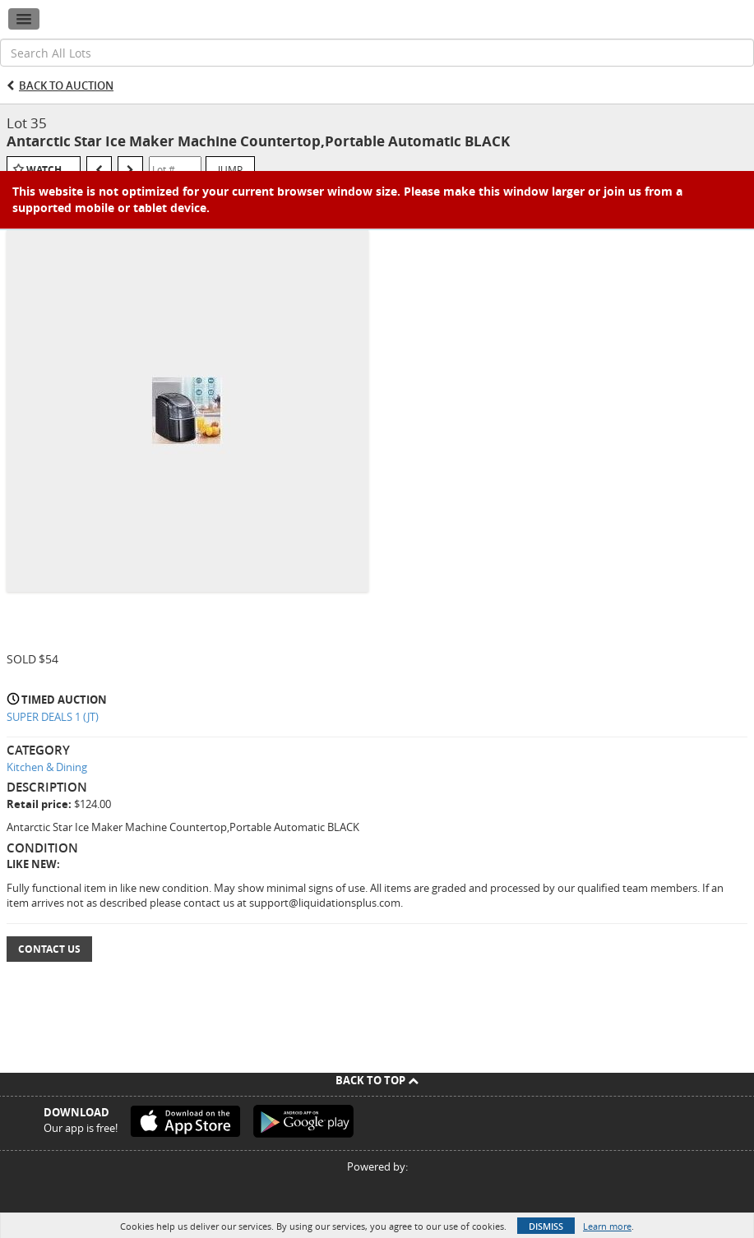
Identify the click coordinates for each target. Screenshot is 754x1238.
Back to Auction (66, 85)
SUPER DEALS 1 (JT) (53, 716)
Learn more (607, 1226)
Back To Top (377, 1080)
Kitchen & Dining (47, 767)
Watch (44, 170)
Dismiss (546, 1226)
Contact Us (49, 949)
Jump (230, 169)
